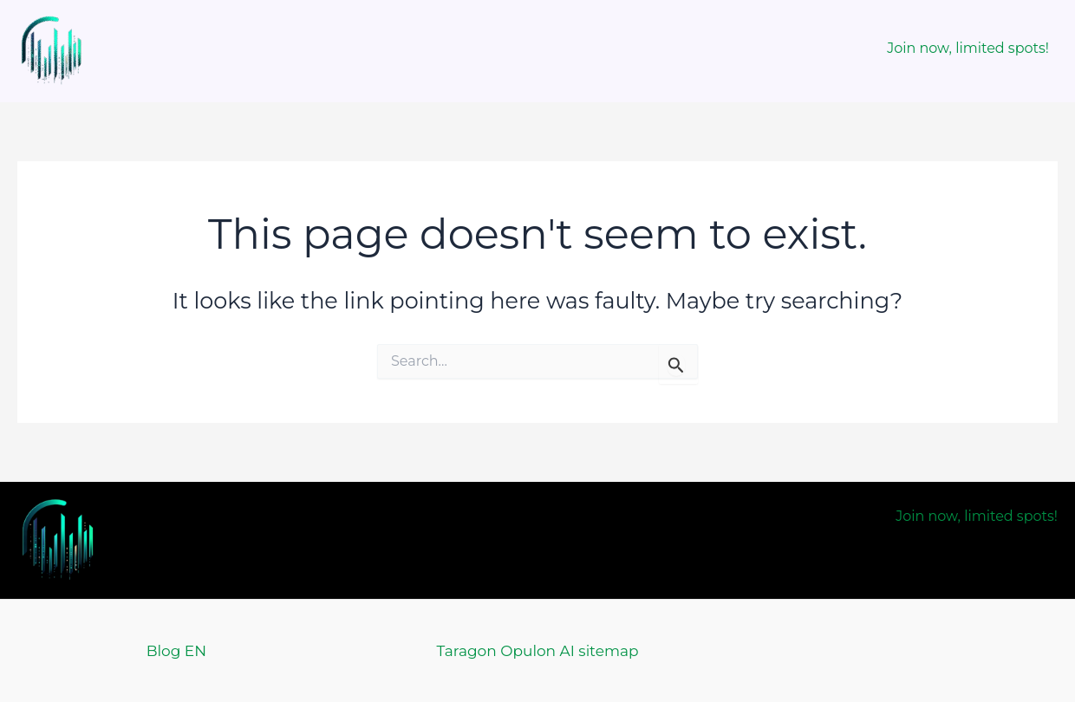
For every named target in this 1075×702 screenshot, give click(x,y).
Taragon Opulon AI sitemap (537, 651)
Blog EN (176, 651)
